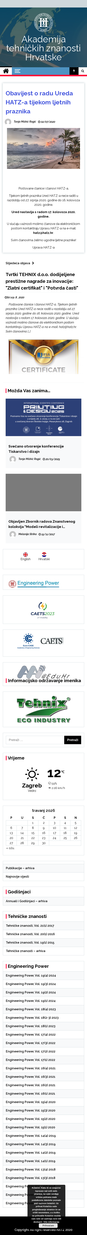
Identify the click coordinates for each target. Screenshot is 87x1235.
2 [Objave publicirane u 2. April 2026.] (44, 823)
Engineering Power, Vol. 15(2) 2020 (30, 1119)
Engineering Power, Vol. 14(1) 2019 (30, 1161)
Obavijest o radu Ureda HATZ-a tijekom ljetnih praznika (39, 102)
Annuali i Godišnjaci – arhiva (26, 901)
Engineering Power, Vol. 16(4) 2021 (31, 1068)
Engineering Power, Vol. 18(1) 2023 (30, 1026)
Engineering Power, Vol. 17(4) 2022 (31, 1034)
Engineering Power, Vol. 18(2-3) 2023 (32, 1017)
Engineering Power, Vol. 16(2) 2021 (30, 1085)
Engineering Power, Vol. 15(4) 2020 (31, 1102)
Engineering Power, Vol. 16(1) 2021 (30, 1093)
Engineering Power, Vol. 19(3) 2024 (31, 984)
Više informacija (51, 1222)
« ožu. (10, 848)
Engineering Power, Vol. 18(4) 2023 (31, 1009)
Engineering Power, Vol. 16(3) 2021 (30, 1077)
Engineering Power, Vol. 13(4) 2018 (31, 1169)
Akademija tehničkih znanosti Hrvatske (43, 48)
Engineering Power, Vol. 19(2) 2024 (31, 992)
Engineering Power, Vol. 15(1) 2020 (30, 1127)
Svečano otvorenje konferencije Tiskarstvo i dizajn (36, 449)
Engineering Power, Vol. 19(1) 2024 (31, 1001)
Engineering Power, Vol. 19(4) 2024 (31, 975)
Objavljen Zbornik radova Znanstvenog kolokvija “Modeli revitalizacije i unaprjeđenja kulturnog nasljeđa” (41, 524)
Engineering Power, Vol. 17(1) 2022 (30, 1060)
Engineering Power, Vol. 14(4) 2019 (31, 1136)
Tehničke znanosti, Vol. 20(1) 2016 (30, 934)
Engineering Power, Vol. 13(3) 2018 (30, 1178)
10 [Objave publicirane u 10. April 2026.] (54, 828)
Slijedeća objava (21, 263)
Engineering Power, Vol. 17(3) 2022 (30, 1043)
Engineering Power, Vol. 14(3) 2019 (31, 1144)
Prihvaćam (48, 1225)
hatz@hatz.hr (43, 233)
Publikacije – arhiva (20, 868)
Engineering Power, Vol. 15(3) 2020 (30, 1110)
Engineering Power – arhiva (26, 1203)
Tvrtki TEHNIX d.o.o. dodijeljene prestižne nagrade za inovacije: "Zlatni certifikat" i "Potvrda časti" (42, 281)
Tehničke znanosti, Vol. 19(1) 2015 (30, 942)
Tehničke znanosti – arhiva (25, 951)
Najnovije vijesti (17, 876)
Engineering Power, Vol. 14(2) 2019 (31, 1152)
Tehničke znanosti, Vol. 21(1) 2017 (30, 925)
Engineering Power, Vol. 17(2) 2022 (30, 1051)
